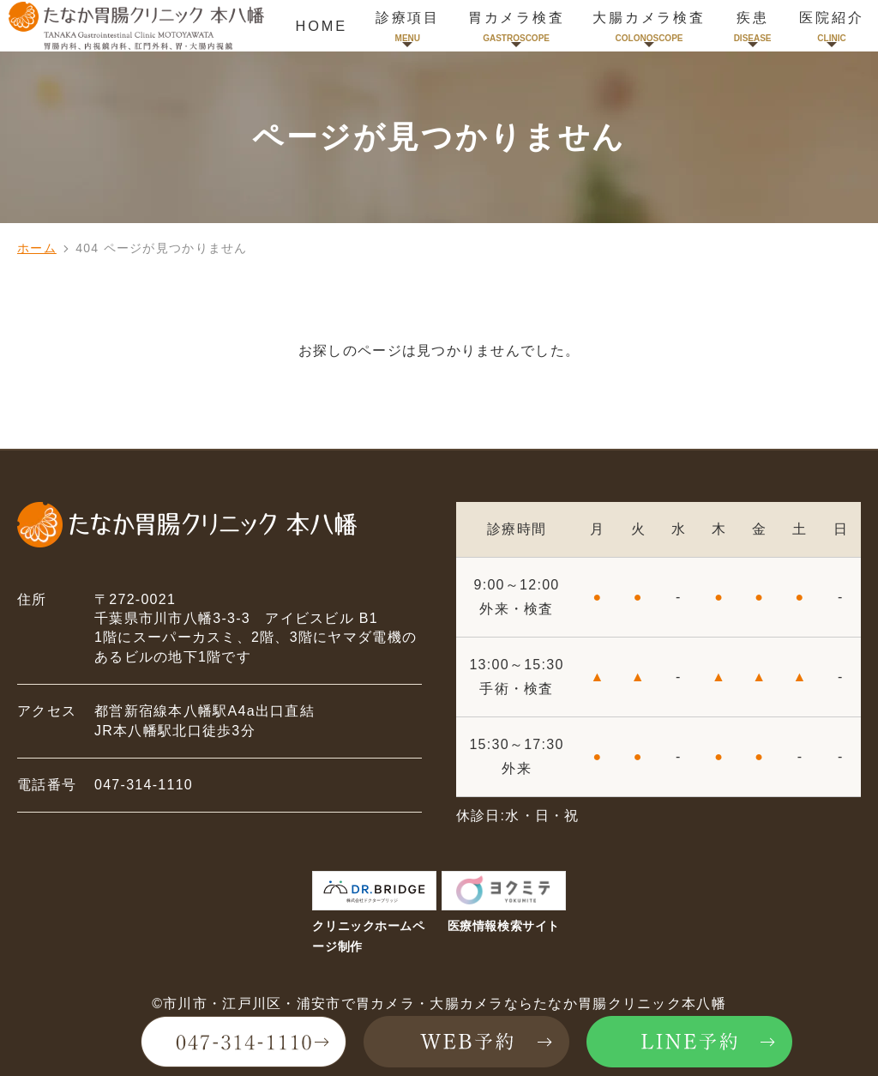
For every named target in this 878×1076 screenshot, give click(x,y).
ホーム (37, 248)
